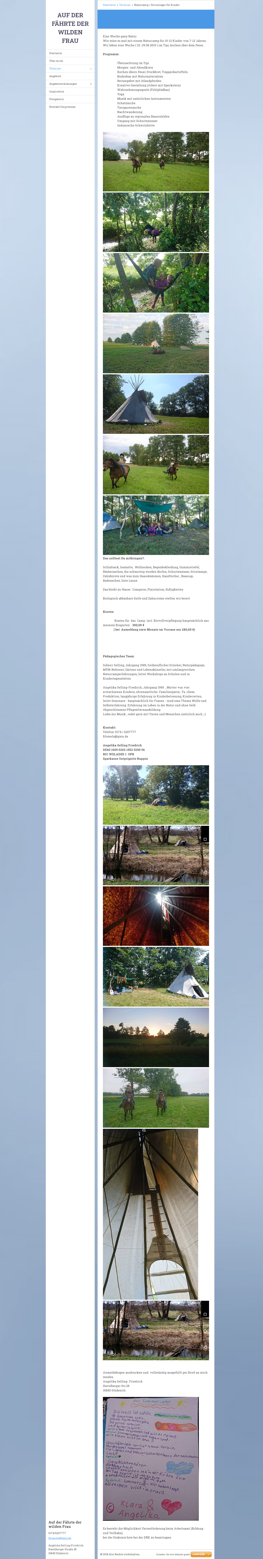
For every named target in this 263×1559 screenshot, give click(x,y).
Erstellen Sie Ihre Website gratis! (173, 1554)
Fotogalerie (56, 99)
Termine (55, 68)
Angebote (55, 76)
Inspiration (56, 91)
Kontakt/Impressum (62, 106)
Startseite (55, 53)
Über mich (56, 61)
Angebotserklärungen (63, 83)
